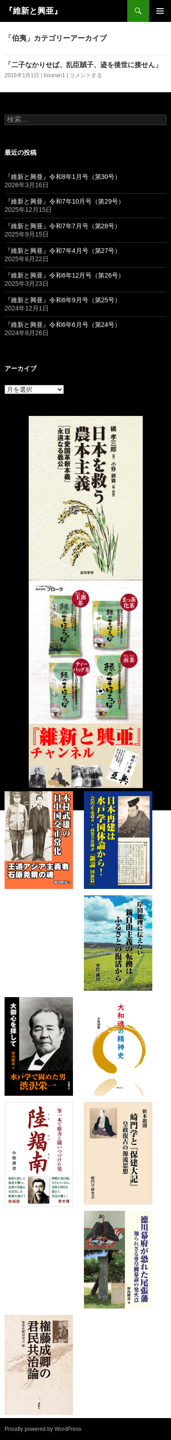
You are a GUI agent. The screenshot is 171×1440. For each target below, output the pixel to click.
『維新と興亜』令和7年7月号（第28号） (63, 226)
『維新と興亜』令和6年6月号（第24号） (63, 324)
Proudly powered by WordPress (43, 1429)
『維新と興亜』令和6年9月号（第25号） (63, 300)
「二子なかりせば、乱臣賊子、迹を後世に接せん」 (83, 64)
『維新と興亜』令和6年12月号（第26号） (64, 275)
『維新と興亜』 (33, 11)
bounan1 (54, 75)
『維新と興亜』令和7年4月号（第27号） (63, 250)
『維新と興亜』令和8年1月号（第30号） (63, 176)
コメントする (85, 75)
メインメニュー (160, 11)
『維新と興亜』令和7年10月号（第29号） (64, 201)
